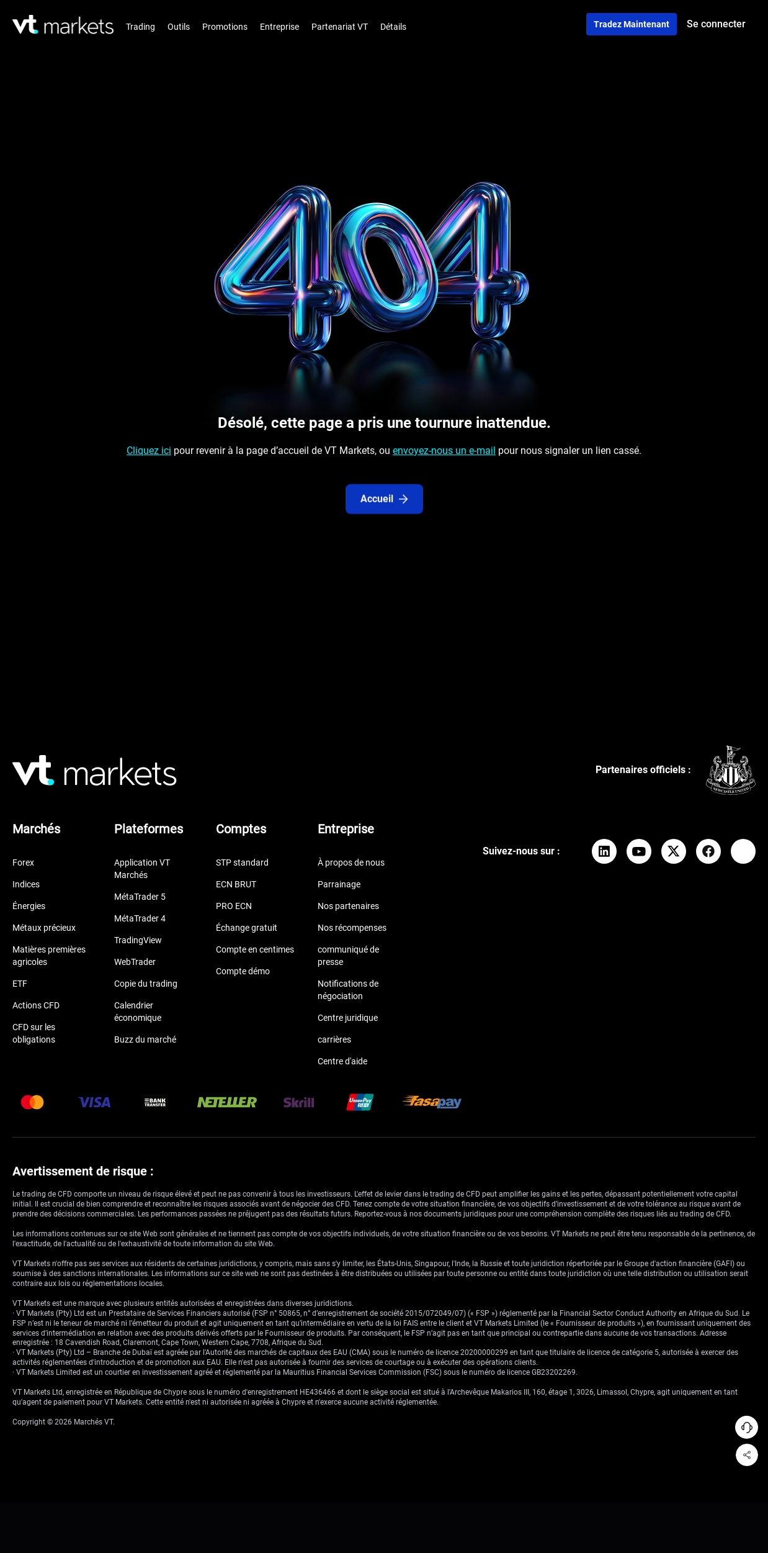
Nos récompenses (352, 928)
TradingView (138, 940)
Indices (26, 884)
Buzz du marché (145, 1039)
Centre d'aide (342, 1061)
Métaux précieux (44, 928)
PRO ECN (234, 906)
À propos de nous (351, 862)
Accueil (384, 521)
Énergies (28, 906)
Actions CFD (36, 1005)
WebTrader (135, 962)
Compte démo (243, 971)
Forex (23, 862)
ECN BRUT (236, 884)
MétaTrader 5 (140, 897)
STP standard (242, 862)
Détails (393, 27)
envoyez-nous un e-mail (444, 456)
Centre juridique (348, 1018)
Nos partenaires (348, 906)
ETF (19, 984)
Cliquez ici (149, 456)
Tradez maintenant (631, 24)
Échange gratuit (246, 928)
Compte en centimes (255, 949)
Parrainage (339, 884)
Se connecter (716, 24)
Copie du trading (145, 984)
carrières (334, 1039)
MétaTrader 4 (140, 918)
